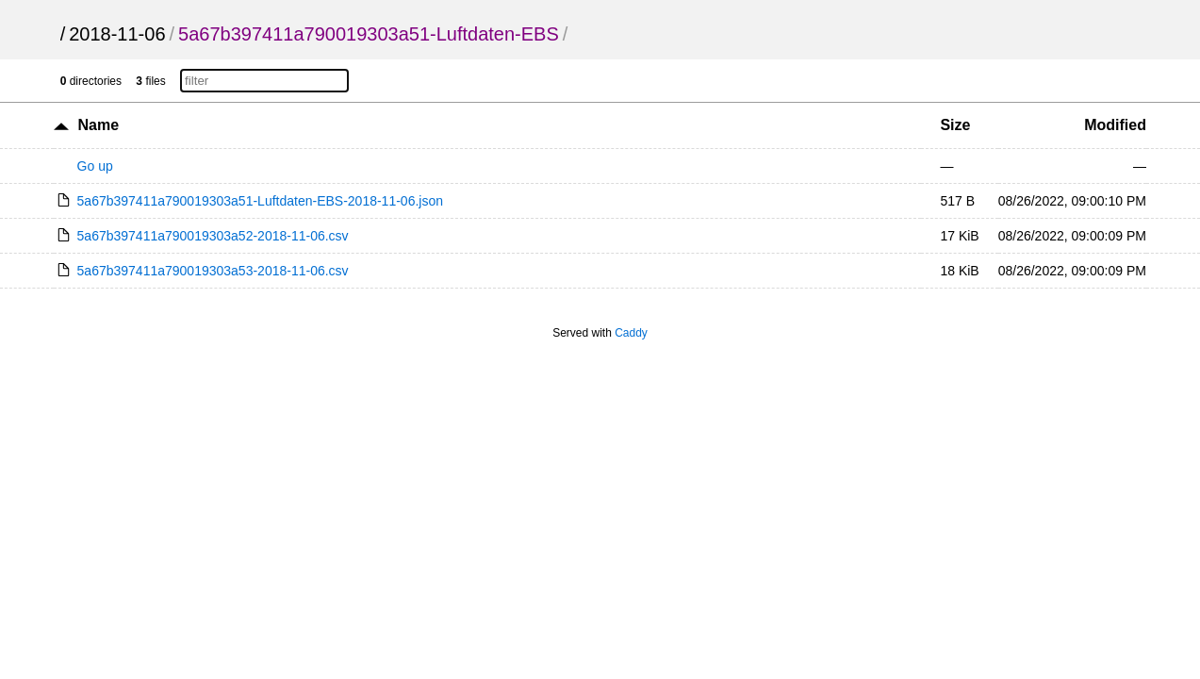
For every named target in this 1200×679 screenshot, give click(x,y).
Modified (1115, 125)
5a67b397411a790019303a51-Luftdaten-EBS (368, 34)
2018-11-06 (117, 34)
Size (955, 125)
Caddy (631, 333)
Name (99, 125)
